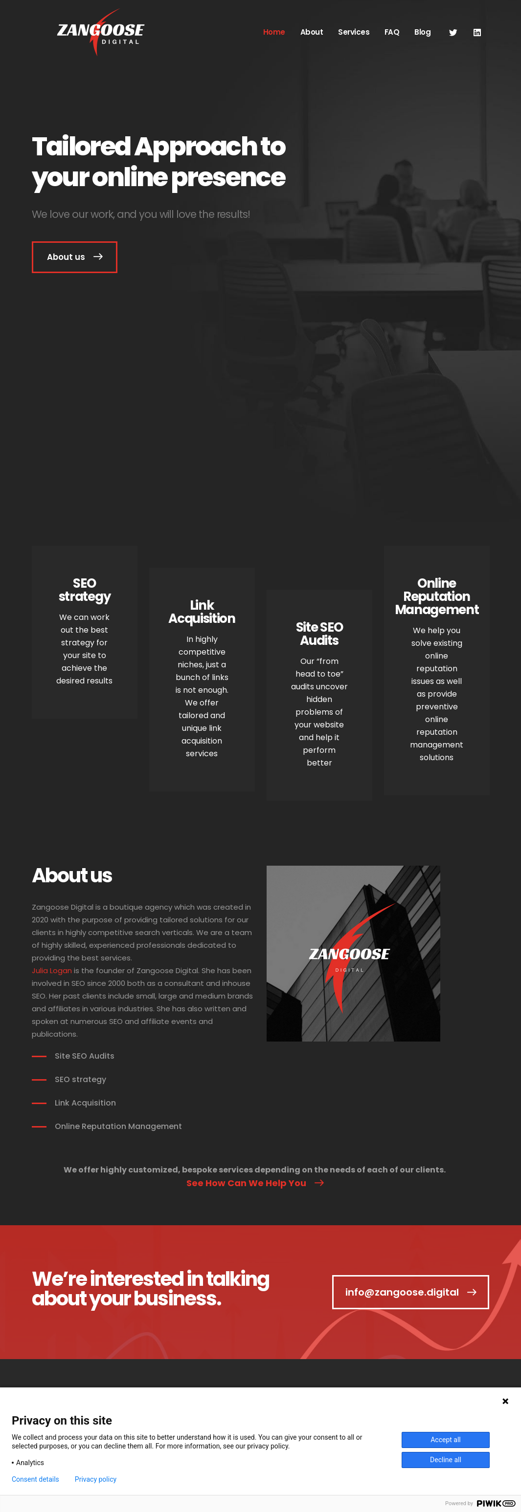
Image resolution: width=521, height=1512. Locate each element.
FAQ (392, 32)
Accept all (445, 1440)
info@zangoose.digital (402, 1292)
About (311, 32)
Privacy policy (95, 1479)
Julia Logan (52, 970)
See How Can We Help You (246, 1183)
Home (274, 32)
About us (66, 257)
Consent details (35, 1479)
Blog (422, 32)
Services (353, 32)
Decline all (445, 1460)
